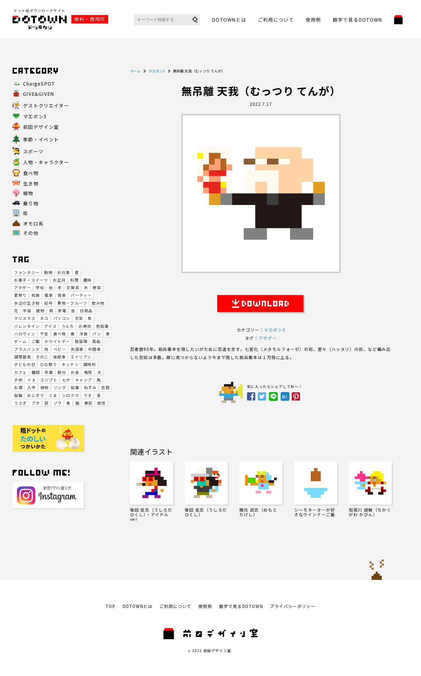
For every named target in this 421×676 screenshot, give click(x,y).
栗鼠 (88, 403)
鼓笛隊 (81, 341)
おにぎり (35, 395)
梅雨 (88, 372)
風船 (96, 341)
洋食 (83, 334)
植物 (44, 387)
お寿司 (85, 326)
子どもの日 (24, 364)
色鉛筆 (102, 326)
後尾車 (59, 357)
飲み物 (98, 303)
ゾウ (58, 403)
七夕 (66, 380)
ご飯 (36, 341)
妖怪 (101, 403)
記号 (48, 303)
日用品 (86, 310)
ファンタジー (27, 272)
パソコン (61, 318)
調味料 (89, 364)
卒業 (48, 372)
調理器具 (22, 357)
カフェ (20, 372)
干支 (44, 334)
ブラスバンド (27, 349)
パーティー (81, 295)
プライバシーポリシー (292, 606)
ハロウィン (24, 334)
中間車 (94, 349)
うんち (67, 326)
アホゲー (22, 287)
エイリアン (81, 357)
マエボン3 (274, 330)
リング (60, 387)
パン (96, 334)
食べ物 (59, 334)
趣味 (87, 280)
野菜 (97, 287)
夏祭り (20, 295)
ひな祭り (48, 364)
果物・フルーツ (72, 303)
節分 (62, 372)
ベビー (60, 349)
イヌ (31, 380)
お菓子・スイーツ (31, 280)
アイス (50, 326)
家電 (62, 310)
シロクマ (70, 395)
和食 (36, 295)
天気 (79, 318)
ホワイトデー (57, 341)
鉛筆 (75, 387)
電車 (48, 295)
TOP (110, 606)
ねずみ (90, 387)
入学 (31, 387)
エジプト (48, 380)
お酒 (18, 387)
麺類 (36, 372)
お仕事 (63, 272)
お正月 (59, 280)
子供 (18, 380)
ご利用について (276, 19)
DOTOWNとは (229, 19)
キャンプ (83, 380)
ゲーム (20, 341)
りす (88, 395)
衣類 (105, 387)
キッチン (70, 364)
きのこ (42, 357)
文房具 (72, 287)
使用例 (313, 19)
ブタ (36, 403)
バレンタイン (27, 326)
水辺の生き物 (27, 303)
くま (53, 395)
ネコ (44, 318)
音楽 (62, 295)
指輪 (18, 395)
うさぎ (20, 403)
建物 (40, 310)
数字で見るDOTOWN (357, 19)
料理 (74, 280)
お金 (75, 372)
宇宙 (27, 310)
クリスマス (24, 318)
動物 (48, 272)
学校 (40, 287)
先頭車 (77, 349)
